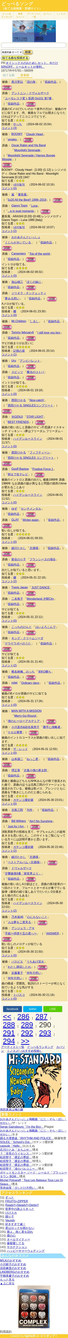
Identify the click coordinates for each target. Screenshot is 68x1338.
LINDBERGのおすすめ (14, 1271)
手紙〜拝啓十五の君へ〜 (21, 933)
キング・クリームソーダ (27, 638)
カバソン (47, 14)
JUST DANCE (41, 587)
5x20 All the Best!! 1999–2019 (27, 199)
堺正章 (15, 770)
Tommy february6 (22, 332)
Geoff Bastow (20, 468)
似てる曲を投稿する (15, 57)
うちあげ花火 (35, 961)
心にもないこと (37, 916)
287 (41, 1017)
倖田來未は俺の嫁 (11, 1109)
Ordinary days (30, 682)
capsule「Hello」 (11, 1145)
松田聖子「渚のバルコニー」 (19, 1168)
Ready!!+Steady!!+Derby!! (22, 1205)
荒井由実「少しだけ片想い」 (19, 1187)
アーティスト (33, 15)
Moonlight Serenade (27, 150)
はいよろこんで (45, 626)
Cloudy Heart (34, 134)
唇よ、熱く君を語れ (20, 1231)
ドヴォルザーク (21, 868)
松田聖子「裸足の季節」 (16, 1157)
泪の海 (31, 81)
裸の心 (11, 1235)
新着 (20, 15)
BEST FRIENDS (18, 422)
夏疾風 (22, 194)
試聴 (7, 87)
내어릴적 (19, 184)
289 (27, 1025)
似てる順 (9, 75)
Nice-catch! (37, 400)
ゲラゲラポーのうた (18, 643)
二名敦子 (17, 598)
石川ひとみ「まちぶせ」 (16, 1149)
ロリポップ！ (49, 1335)
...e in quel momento (21, 211)
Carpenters (18, 253)
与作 (29, 809)
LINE (53, 1009)
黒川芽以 (17, 81)
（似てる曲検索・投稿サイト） (21, 8)
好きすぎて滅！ (15, 1224)
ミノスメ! (61, 14)
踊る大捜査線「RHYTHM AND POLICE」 (27, 1138)
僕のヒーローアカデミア (24, 721)
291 (9, 1033)
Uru (13, 360)
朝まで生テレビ (18, 474)
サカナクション (17, 1247)
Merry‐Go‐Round (25, 715)
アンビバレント (30, 360)
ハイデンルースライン (27, 438)
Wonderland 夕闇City (40, 598)
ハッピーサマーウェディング (26, 1250)
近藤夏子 (17, 972)
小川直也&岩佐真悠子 (25, 727)
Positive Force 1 (42, 469)
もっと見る (7, 1279)
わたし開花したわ (19, 966)
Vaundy (10, 1220)
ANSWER (52, 933)
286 (23, 1017)
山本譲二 (17, 759)
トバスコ (19, 994)
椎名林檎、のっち (23, 671)
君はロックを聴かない (19, 1228)
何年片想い (34, 972)
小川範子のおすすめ (13, 1264)
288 (9, 1025)
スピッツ (17, 372)
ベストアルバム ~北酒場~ (24, 862)
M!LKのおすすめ (10, 1260)
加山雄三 (17, 281)
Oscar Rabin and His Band (28, 145)
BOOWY (16, 134)
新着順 (24, 75)
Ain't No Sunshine (41, 821)
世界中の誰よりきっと (19, 1208)
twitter (33, 1009)
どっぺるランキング (40, 1047)
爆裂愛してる (15, 1243)
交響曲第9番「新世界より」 (23, 873)
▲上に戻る (7, 1283)
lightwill (29, 1335)
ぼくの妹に (34, 281)
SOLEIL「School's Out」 (16, 1142)
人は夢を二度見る (19, 922)
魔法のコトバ (35, 372)
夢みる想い (12, 298)
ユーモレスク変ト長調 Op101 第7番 (28, 98)
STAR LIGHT (34, 416)
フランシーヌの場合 (43, 559)
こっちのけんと (21, 626)
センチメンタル (31, 508)
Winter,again (30, 519)
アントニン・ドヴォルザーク (30, 93)
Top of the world (39, 253)
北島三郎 (17, 809)
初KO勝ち (44, 671)
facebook (12, 1009)
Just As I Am (16, 826)
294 (9, 1041)
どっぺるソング (17, 3)
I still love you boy (48, 332)
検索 (28, 52)
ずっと (9, 1197)
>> (25, 1041)
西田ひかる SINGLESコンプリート (30, 405)
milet (14, 682)
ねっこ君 (32, 759)
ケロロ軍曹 (15, 732)
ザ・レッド (20, 749)
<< (7, 1017)
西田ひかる (18, 400)
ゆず (14, 508)
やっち (17, 124)
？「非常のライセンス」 (16, 1153)
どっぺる (6, 15)
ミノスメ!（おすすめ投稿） (24, 1050)
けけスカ (11, 1212)
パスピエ (17, 961)
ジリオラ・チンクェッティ (28, 293)
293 (45, 1033)
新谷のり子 (18, 559)
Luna (34, 205)
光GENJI (17, 416)
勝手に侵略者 (51, 727)
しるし (34, 321)
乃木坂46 (17, 916)
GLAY (15, 519)
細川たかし (18, 548)
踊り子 (9, 1216)
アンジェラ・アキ (23, 928)
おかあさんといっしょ (25, 237)
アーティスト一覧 (12, 1047)
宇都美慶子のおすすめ (14, 1275)
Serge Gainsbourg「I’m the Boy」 (22, 1126)
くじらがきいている (18, 242)
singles (12, 139)
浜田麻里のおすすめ (13, 1268)
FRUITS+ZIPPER (16, 1201)
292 (27, 1033)
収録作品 (50, 81)
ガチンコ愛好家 (23, 799)
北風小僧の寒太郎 (35, 770)
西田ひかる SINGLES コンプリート (31, 457)
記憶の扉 (19, 350)
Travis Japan (19, 587)
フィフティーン (40, 452)
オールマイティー (18, 1239)
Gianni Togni (19, 205)
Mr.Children (18, 321)
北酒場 (34, 548)
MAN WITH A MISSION (26, 710)
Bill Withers (18, 821)
